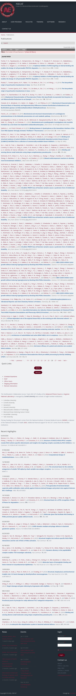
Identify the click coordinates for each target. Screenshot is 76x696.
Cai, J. (19, 622)
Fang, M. (28, 352)
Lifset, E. (3, 341)
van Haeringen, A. (38, 185)
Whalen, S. (6, 185)
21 (35, 360)
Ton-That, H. (13, 562)
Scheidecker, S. (47, 164)
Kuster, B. (25, 308)
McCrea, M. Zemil (52, 479)
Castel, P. (23, 500)
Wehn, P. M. (31, 260)
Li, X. (2, 150)
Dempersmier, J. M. (28, 61)
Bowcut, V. (10, 339)
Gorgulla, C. (4, 63)
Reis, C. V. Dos (14, 134)
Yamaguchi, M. (37, 512)
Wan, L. (9, 327)
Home (3, 35)
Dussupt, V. (5, 479)
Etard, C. (21, 164)
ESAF (5, 379)
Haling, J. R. (62, 344)
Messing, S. (54, 498)
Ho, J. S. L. (55, 324)
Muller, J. (14, 188)
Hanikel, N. (56, 452)
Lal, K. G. (43, 479)
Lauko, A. (18, 455)
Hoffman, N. (17, 341)
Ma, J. (4, 548)
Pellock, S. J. (10, 455)
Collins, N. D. (10, 486)
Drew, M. (61, 498)
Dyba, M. (56, 255)
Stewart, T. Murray (41, 305)
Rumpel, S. (22, 327)
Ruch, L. (21, 167)
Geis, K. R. (59, 438)
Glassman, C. (61, 593)
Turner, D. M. (5, 260)
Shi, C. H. (43, 82)
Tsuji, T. (45, 512)
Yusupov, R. (28, 171)
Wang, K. (39, 260)
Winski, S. (30, 344)
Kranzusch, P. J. (13, 526)
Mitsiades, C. (52, 63)
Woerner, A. (69, 176)
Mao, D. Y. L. (5, 324)
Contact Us (6, 29)
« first (12, 360)
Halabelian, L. (29, 164)
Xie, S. (33, 352)
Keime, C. (53, 167)
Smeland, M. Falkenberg (47, 171)
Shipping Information (11, 384)
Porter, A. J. (5, 467)
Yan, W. (62, 255)
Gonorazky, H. (37, 174)
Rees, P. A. (42, 481)
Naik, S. (27, 598)
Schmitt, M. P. (22, 562)
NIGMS (64, 420)
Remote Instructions (10, 386)
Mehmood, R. (33, 120)
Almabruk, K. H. (16, 103)
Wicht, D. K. (26, 572)
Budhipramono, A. (12, 352)
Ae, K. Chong (39, 169)
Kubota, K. (16, 514)
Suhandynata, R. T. (60, 622)
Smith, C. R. (48, 341)
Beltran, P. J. (48, 262)
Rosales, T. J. (40, 548)
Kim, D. (4, 452)
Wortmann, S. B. (8, 174)
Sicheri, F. (60, 327)
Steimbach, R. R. (6, 305)
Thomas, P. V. (22, 479)
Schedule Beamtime (10, 376)
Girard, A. (27, 167)
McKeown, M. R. (6, 156)
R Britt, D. (59, 95)
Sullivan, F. (14, 344)
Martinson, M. (66, 341)
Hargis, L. (35, 339)
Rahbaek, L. (70, 344)
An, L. (3, 145)
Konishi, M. (13, 512)
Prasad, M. (6, 167)
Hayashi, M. (61, 512)
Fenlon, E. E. (30, 299)
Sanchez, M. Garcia (11, 150)
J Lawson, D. (32, 341)
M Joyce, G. (27, 486)
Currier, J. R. (44, 483)
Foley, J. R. (11, 308)
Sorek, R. (24, 526)
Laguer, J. (52, 339)
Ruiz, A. (12, 176)
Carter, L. (24, 596)
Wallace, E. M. (26, 262)
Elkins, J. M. (23, 137)
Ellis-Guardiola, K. (55, 560)
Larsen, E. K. (22, 258)
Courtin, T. (59, 183)
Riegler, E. (50, 253)
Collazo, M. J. (66, 560)
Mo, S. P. (24, 498)
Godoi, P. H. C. (35, 134)
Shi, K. (59, 464)
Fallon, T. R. (27, 82)
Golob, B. (31, 178)
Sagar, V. (15, 316)
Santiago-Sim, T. (18, 171)
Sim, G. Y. (12, 584)
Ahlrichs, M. (43, 596)
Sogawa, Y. (27, 512)
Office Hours (8, 381)
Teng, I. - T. (21, 483)
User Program (16, 22)
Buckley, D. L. (60, 156)
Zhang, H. (5, 584)
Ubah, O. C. (5, 464)
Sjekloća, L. (4, 128)
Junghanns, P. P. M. (15, 63)
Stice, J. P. (19, 253)
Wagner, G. (13, 66)
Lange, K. (19, 524)
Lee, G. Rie (38, 145)
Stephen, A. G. (47, 260)
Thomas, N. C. (57, 341)
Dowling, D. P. (38, 572)
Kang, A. (19, 147)
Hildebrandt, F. (5, 181)
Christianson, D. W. (67, 308)
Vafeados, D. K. (23, 150)
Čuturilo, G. (45, 178)
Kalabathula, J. (67, 61)
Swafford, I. (62, 479)
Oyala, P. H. (4, 95)
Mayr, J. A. (29, 174)
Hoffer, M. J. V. (27, 185)
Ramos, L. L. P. (15, 181)
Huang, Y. (46, 156)
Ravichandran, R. (33, 596)
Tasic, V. (53, 178)
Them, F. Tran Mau (41, 183)
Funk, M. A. (25, 95)
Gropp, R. (58, 598)
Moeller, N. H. (66, 464)
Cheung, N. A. (36, 560)
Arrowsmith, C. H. (60, 185)
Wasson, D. (6, 483)
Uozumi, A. (5, 512)
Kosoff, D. (20, 467)
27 (55, 360)
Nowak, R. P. (48, 61)
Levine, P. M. (27, 147)
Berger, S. (5, 593)
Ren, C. (56, 120)
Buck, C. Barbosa (31, 181)
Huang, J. (21, 352)
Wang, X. (50, 174)
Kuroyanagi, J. (52, 512)
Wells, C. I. (52, 134)
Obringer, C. (14, 167)
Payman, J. (63, 164)
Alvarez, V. (35, 147)
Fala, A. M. (44, 134)
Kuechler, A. (43, 176)
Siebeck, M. (50, 598)
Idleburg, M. (5, 178)
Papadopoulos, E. (15, 61)
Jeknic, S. (61, 258)
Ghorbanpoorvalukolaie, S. (9, 258)
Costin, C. (31, 183)
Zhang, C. (63, 253)
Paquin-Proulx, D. (63, 483)
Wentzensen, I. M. (6, 171)
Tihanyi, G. (4, 308)
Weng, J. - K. (53, 82)
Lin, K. (67, 255)
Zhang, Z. (4, 158)
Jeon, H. (67, 333)
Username (61, 636)
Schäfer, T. (22, 316)
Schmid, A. (13, 483)
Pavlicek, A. (54, 344)
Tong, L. (61, 352)
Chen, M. (24, 255)
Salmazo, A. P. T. (68, 134)
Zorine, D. (62, 147)
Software (51, 22)
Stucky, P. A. (34, 95)
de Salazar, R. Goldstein (47, 438)
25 (48, 360)
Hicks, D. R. (70, 147)
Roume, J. (13, 185)
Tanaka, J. (23, 514)
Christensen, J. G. (23, 346)
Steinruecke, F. (69, 524)
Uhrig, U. (18, 308)
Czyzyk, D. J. (27, 253)
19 (28, 360)
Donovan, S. (71, 253)
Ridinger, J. (57, 305)
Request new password (65, 650)
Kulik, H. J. (4, 122)
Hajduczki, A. (29, 481)
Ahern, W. (22, 452)
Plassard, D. (45, 167)
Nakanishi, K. (68, 584)
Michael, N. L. (19, 486)
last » (65, 360)
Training (40, 22)
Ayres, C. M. (10, 548)
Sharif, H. (53, 333)
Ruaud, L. (47, 169)
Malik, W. (30, 258)
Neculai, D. (13, 324)
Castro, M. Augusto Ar (27, 169)
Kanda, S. (21, 512)
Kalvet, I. (24, 455)
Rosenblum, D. (40, 593)
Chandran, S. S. (30, 548)
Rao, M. (16, 481)
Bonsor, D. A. (5, 438)
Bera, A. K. (13, 147)
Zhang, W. (11, 122)
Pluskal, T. (4, 82)
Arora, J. (21, 481)
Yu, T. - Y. (19, 593)
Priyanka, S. (27, 464)
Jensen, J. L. (13, 479)
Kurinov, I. (30, 327)
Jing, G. (45, 174)
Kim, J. (38, 352)
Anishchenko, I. (64, 145)
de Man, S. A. (57, 181)
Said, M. (7, 145)
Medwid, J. (59, 339)
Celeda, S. (35, 464)
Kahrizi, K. (56, 164)
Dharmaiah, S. (6, 498)
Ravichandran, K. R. (15, 95)
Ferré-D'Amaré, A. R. (18, 128)
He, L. (35, 344)
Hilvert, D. (31, 455)
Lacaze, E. (51, 183)
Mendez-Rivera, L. (33, 479)
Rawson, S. (10, 333)
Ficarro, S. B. (30, 333)
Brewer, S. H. (41, 299)
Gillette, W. (26, 536)
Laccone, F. (23, 178)
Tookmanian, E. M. (7, 299)
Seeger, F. (12, 593)
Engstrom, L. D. (43, 339)
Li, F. (38, 167)
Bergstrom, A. (5, 344)
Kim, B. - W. (22, 333)
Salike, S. (63, 452)
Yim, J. (4, 455)
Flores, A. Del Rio (17, 120)
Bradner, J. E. (35, 158)
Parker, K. (47, 258)
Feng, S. (34, 253)
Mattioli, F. (59, 167)
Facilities (29, 22)
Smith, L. (70, 481)
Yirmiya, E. (26, 524)
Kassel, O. (35, 176)
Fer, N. (22, 510)
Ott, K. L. (20, 464)
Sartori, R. (59, 134)
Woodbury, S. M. (13, 452)
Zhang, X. (53, 156)
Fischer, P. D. (5, 61)
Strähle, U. (70, 185)
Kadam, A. (69, 156)
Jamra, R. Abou (60, 176)
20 (31, 360)
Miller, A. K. (14, 310)
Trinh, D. (10, 341)
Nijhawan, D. (11, 354)
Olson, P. (12, 346)
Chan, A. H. (46, 498)
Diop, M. (29, 316)
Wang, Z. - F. (39, 61)
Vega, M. (68, 498)
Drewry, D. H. (32, 137)
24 (45, 360)
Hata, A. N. (64, 260)
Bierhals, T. (63, 174)
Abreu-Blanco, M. (14, 255)
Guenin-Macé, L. (51, 593)
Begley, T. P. (33, 103)
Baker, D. (54, 150)
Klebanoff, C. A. (25, 550)
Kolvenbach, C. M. (62, 178)
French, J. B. (5, 114)
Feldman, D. (55, 147)
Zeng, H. (34, 167)
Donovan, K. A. (57, 61)
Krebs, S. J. (38, 486)
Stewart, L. (13, 598)
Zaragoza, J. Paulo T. (65, 120)
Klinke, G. (50, 305)
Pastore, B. (50, 584)
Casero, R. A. (41, 308)
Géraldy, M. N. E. (67, 305)
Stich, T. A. (41, 95)
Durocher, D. (50, 327)
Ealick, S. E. (24, 103)
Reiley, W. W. (53, 483)
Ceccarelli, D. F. (47, 324)
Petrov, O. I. (43, 63)
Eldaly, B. (62, 548)
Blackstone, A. (16, 596)
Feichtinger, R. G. (19, 174)
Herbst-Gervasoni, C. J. (19, 305)
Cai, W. (26, 120)
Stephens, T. (67, 438)
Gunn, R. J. (40, 341)
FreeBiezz (73, 693)
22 (38, 360)
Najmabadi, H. (49, 185)
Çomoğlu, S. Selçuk (22, 183)
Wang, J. (56, 174)
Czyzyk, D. (5, 536)
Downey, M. (21, 324)
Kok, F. (23, 181)
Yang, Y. (19, 185)
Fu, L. (35, 255)
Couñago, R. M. (52, 137)
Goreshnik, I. (30, 145)
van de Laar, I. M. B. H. (45, 181)
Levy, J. (53, 169)
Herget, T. (6, 176)
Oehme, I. (57, 308)
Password (61, 642)
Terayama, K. (6, 510)
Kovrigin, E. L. (15, 550)
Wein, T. (4, 524)
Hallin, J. (3, 339)
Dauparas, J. (55, 145)
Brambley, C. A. (20, 548)
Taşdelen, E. (66, 181)
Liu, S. (26, 156)
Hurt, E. (57, 316)
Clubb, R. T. (34, 562)
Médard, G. (49, 308)
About (4, 22)
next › (60, 360)
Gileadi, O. (40, 137)
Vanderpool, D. (68, 339)
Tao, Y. (3, 352)
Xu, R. (13, 253)
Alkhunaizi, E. (60, 171)
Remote (38, 372)
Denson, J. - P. (41, 253)
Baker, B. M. (37, 550)
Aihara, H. (13, 467)
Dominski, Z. (54, 352)
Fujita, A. (6, 169)
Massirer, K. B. (14, 137)
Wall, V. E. (36, 438)
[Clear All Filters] (30, 52)
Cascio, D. (5, 562)
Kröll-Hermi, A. (5, 164)
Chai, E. (51, 316)
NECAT (19, 4)
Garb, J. (39, 524)
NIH (25, 422)
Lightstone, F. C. (15, 260)
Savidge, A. (42, 584)
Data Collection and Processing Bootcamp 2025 (28, 652)
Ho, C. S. (3, 327)
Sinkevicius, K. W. (6, 262)
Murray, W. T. (70, 548)
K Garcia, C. (21, 598)
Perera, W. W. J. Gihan (51, 548)
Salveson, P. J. (32, 150)
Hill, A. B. (5, 526)
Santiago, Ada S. (25, 134)
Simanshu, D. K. (6, 253)
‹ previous (19, 360)
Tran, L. (13, 145)
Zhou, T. (28, 483)
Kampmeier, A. (27, 176)
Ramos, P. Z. (5, 137)
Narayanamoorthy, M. (46, 120)
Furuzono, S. (15, 510)
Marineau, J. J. (37, 156)
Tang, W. (57, 584)
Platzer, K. (51, 176)
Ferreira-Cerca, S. (6, 316)
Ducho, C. (60, 63)
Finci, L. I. (13, 438)
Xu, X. (31, 156)
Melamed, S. (47, 524)
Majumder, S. (21, 145)
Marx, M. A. (4, 346)
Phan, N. (19, 572)
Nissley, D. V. (17, 262)
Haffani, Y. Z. (37, 324)
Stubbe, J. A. (69, 95)
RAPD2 (38, 368)
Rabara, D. (41, 255)
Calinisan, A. (18, 339)
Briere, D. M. (27, 339)
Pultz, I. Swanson (61, 596)
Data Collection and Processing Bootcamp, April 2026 (28, 641)
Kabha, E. (25, 63)
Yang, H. (32, 593)
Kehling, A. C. (20, 584)
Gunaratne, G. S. (51, 464)
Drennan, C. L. (50, 95)
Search (5, 43)
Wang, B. (24, 260)
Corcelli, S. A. (6, 550)
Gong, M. (25, 622)
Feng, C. (30, 255)
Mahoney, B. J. (6, 560)
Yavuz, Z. (12, 183)
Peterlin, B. (38, 178)
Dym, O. (61, 524)
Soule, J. (28, 560)
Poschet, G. (32, 308)
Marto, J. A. (60, 333)
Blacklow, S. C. (12, 158)
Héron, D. (66, 183)
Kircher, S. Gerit (14, 178)
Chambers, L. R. (7, 622)
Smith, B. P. (4, 255)
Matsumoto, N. (14, 169)
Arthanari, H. (24, 66)
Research (61, 22)
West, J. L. (42, 464)
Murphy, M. (51, 596)
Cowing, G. (68, 171)
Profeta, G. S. (5, 134)
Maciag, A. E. (56, 260)
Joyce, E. (42, 452)
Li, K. (15, 333)
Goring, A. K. (45, 560)
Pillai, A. (41, 147)
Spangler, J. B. (35, 598)
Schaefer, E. (38, 164)
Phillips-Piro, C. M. (19, 299)
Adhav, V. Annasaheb (31, 584)
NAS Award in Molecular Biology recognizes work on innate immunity (10, 675)
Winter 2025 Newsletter (9, 645)
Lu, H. (47, 316)
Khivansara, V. (45, 352)
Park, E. (3, 333)
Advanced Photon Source (54, 394)
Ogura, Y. (69, 512)
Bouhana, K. (22, 344)
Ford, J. (23, 560)
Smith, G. (63, 481)
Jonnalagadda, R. (6, 120)
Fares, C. (15, 327)
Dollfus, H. (4, 188)
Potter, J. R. (20, 438)
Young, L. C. (49, 255)
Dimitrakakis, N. (34, 63)
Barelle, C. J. (40, 467)
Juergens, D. (46, 145)
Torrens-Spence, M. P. (15, 82)
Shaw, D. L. (15, 156)
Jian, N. (36, 481)
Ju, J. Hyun (54, 258)
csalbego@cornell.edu (65, 675)
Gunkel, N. (4, 310)
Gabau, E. (18, 176)
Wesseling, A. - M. (38, 316)
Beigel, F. (43, 598)
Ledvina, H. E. (32, 622)
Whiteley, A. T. (48, 622)
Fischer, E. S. (5, 66)
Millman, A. (11, 524)
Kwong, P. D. (36, 483)
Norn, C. (47, 147)
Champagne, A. (38, 258)
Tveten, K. (36, 171)
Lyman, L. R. (16, 560)
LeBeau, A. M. (28, 467)
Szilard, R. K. (63, 324)
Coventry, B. (5, 147)
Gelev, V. (66, 63)
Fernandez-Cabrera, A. (35, 498)
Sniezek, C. (7, 596)
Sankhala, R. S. (8, 481)
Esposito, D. (68, 258)
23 (41, 360)
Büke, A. (5, 183)
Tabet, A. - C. (68, 169)
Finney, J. (4, 440)
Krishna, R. (70, 452)
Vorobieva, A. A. (43, 150)
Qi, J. (19, 158)
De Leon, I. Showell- (53, 481)
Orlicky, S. (29, 324)
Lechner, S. (30, 305)
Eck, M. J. (4, 335)
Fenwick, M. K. (5, 103)
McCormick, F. (35, 262)
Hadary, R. (33, 524)
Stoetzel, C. (14, 164)
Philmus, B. (44, 103)
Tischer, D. (29, 452)
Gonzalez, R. (6, 572)
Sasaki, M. (66, 510)
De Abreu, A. (35, 82)
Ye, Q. (15, 622)
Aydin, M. (26, 593)
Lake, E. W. (13, 464)
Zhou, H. (40, 622)
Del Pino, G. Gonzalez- (42, 333)
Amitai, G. (54, 524)
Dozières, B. (60, 169)
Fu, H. (22, 156)
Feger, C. (67, 167)
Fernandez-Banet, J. (44, 344)
